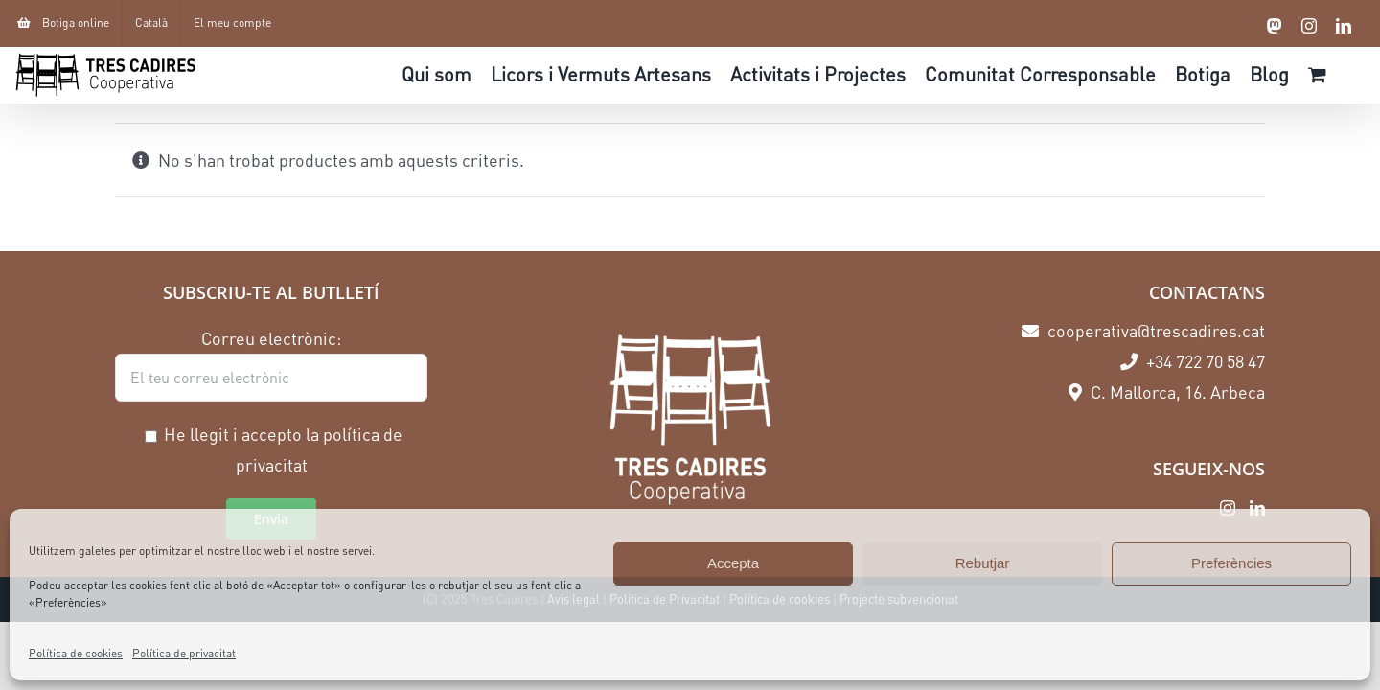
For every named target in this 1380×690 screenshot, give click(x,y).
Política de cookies (76, 653)
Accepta (733, 563)
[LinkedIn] (1257, 508)
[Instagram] (1227, 508)
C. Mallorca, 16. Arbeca (1167, 391)
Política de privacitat (184, 653)
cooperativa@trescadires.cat (1143, 330)
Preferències (1231, 563)
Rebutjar (982, 563)
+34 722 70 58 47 (1192, 361)
